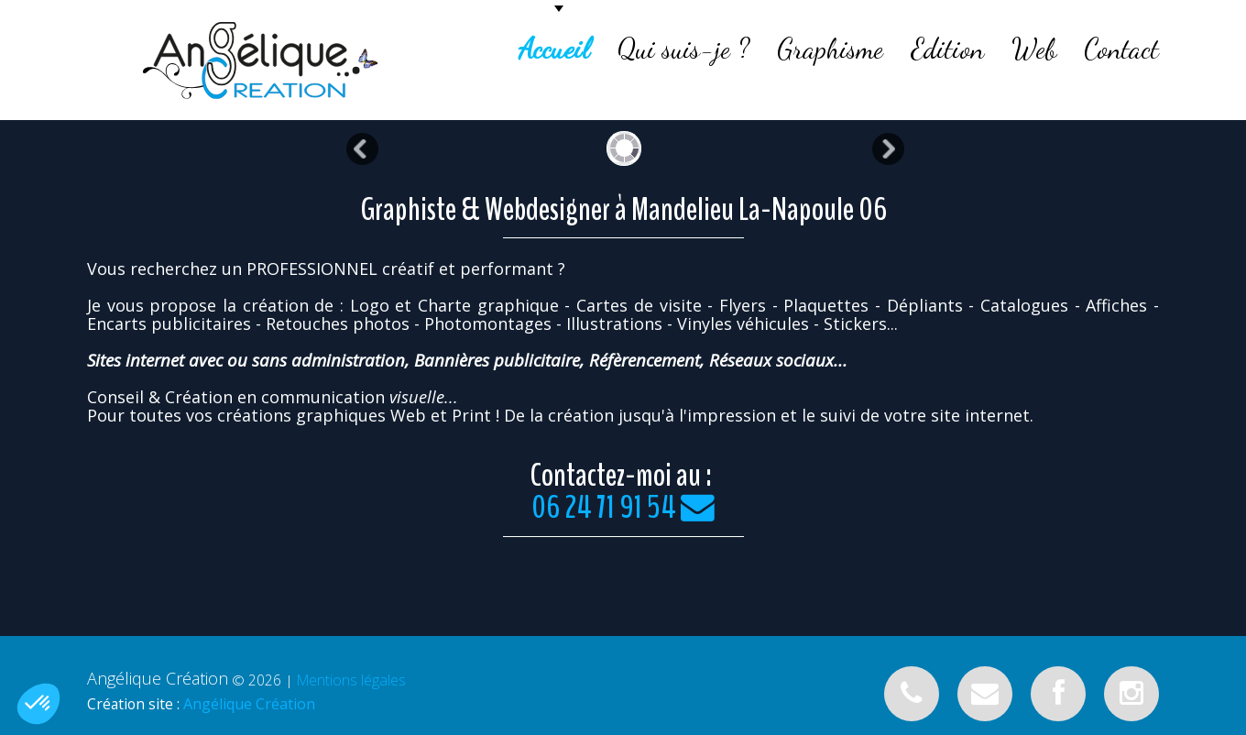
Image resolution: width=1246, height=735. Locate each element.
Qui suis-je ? (683, 49)
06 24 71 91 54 (603, 507)
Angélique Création (249, 704)
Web (1033, 49)
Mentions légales (351, 680)
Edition (947, 49)
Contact (1121, 49)
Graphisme (830, 49)
